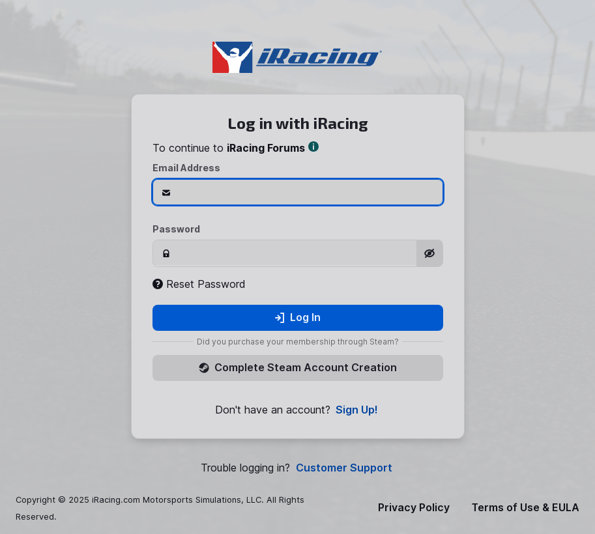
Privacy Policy (414, 507)
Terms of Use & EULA (525, 507)
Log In (297, 317)
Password (176, 228)
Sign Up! (357, 410)
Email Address (186, 167)
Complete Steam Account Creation (298, 367)
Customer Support (344, 468)
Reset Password (199, 283)
